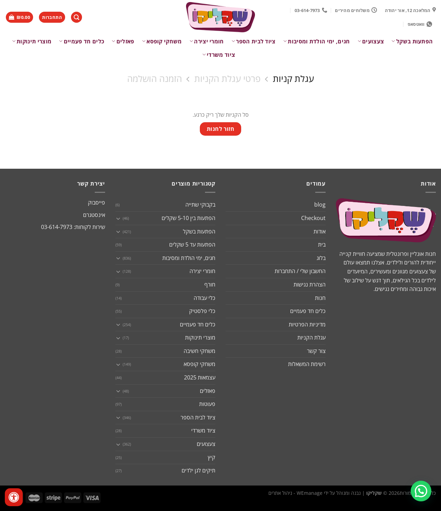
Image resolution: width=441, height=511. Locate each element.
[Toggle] (118, 218)
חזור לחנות (221, 129)
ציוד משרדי (218, 55)
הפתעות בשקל (412, 41)
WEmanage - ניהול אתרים (295, 493)
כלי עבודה (204, 298)
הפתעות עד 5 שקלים (192, 244)
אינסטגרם (94, 215)
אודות (320, 231)
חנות (320, 298)
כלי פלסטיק (202, 311)
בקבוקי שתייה (200, 204)
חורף (209, 284)
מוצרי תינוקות (32, 41)
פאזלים (123, 41)
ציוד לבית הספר (254, 41)
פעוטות (207, 404)
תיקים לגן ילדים (198, 470)
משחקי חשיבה (199, 351)
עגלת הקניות (311, 337)
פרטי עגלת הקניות (227, 79)
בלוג (321, 258)
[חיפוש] (76, 17)
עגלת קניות (293, 79)
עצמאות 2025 (199, 377)
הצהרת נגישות (310, 284)
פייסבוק (96, 202)
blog (320, 204)
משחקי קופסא (162, 41)
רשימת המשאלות (307, 364)
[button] (421, 491)
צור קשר (316, 351)
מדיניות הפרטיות (307, 324)
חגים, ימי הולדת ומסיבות (316, 41)
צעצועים (371, 41)
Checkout (313, 218)
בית (322, 244)
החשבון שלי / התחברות (300, 271)
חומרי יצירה (206, 41)
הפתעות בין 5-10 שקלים (188, 218)
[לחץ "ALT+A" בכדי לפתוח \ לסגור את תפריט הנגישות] (14, 497)
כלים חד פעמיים (81, 41)
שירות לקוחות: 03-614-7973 (73, 227)
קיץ (211, 457)
